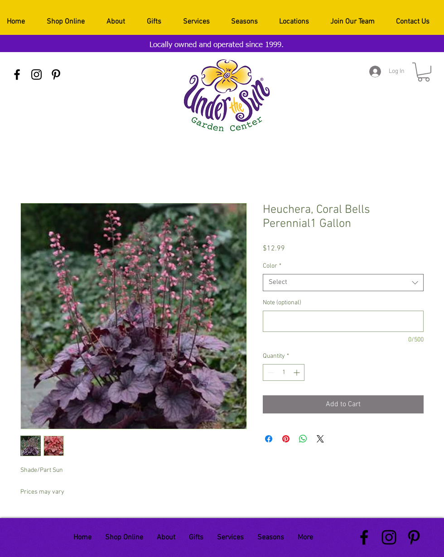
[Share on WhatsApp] (303, 438)
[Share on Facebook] (268, 438)
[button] (423, 72)
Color (272, 266)
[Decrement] (269, 372)
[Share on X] (320, 438)
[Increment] (297, 372)
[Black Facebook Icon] (17, 74)
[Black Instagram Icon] (36, 74)
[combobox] (343, 282)
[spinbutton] (283, 372)
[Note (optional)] (343, 321)
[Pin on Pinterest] (285, 438)
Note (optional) (282, 303)
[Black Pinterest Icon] (56, 74)
